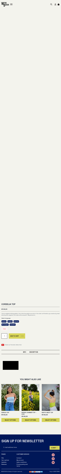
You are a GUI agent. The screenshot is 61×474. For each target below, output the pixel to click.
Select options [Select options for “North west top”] (50, 420)
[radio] (4, 321)
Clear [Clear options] (4, 329)
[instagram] (53, 458)
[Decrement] (2, 336)
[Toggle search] (51, 4)
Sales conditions (22, 462)
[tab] (25, 352)
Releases (4, 464)
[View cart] (59, 4)
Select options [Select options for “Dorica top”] (10, 420)
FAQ (2, 458)
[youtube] (53, 462)
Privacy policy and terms (22, 465)
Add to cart (14, 336)
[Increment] (6, 336)
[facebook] (53, 454)
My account (20, 460)
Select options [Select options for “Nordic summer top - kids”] (30, 420)
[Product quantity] (4, 336)
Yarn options (5, 460)
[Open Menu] (11, 4)
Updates (3, 462)
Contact (19, 458)
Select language (5, 318)
